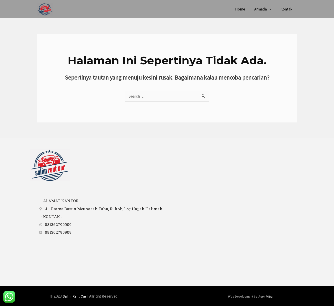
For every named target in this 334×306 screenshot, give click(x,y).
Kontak (287, 9)
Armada (262, 9)
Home (244, 9)
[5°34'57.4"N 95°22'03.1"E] (232, 227)
